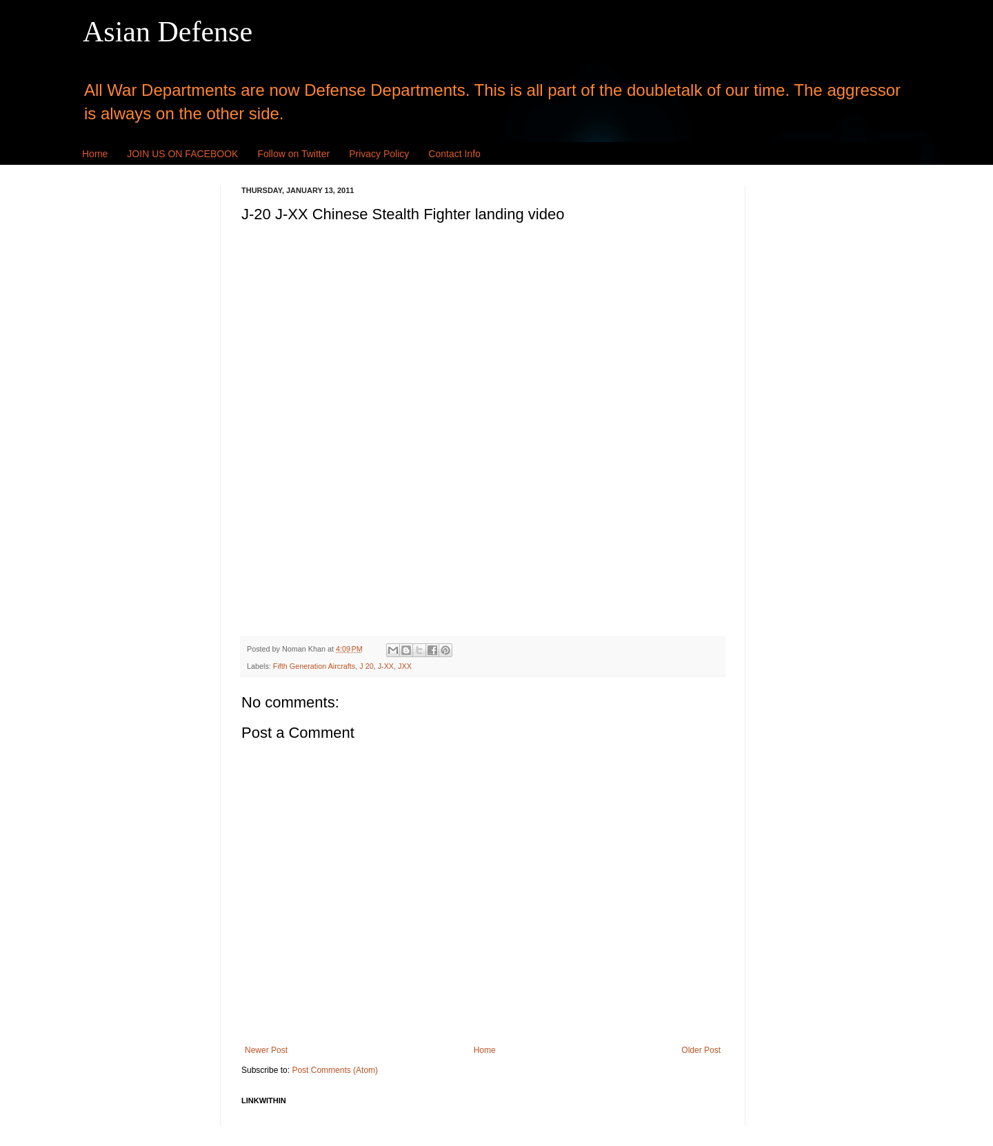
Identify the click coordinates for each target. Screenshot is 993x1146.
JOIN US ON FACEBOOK (182, 153)
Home (95, 153)
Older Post (701, 1050)
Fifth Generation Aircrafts (314, 666)
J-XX (386, 666)
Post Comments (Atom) (335, 1070)
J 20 (366, 666)
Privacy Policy (379, 153)
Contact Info (454, 153)
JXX (405, 666)
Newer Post (266, 1050)
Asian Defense (167, 32)
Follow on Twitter (293, 153)
